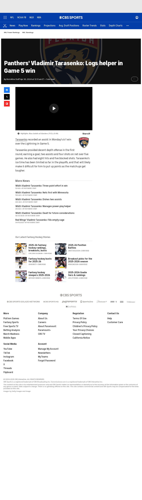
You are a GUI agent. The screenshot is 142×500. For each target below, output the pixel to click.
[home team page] (84, 142)
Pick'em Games (11, 318)
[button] (127, 25)
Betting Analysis (11, 330)
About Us (42, 318)
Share (85, 134)
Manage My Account (48, 349)
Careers (42, 322)
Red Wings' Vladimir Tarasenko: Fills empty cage (39, 220)
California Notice (81, 337)
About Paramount (47, 326)
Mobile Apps (9, 337)
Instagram (8, 356)
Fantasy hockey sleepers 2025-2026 (39, 274)
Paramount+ (44, 330)
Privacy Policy (80, 322)
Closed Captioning (82, 334)
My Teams (43, 356)
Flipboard (8, 372)
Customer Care (115, 322)
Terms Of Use (79, 318)
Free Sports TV (10, 326)
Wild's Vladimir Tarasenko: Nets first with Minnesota (41, 192)
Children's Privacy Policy (85, 326)
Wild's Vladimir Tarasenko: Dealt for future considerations (44, 213)
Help (109, 318)
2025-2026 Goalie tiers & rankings (77, 274)
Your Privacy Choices (83, 330)
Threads (7, 368)
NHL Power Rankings (12, 32)
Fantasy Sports (11, 322)
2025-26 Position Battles (77, 246)
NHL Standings (28, 32)
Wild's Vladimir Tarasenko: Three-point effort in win (41, 185)
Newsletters (44, 353)
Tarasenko (21, 139)
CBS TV (41, 334)
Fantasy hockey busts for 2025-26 (40, 260)
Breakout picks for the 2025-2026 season (80, 260)
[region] (53, 108)
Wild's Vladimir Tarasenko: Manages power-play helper (43, 206)
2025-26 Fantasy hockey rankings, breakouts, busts (38, 248)
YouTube (7, 349)
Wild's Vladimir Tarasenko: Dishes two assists (38, 199)
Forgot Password (46, 360)
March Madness (11, 334)
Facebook (8, 360)
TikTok (6, 353)
